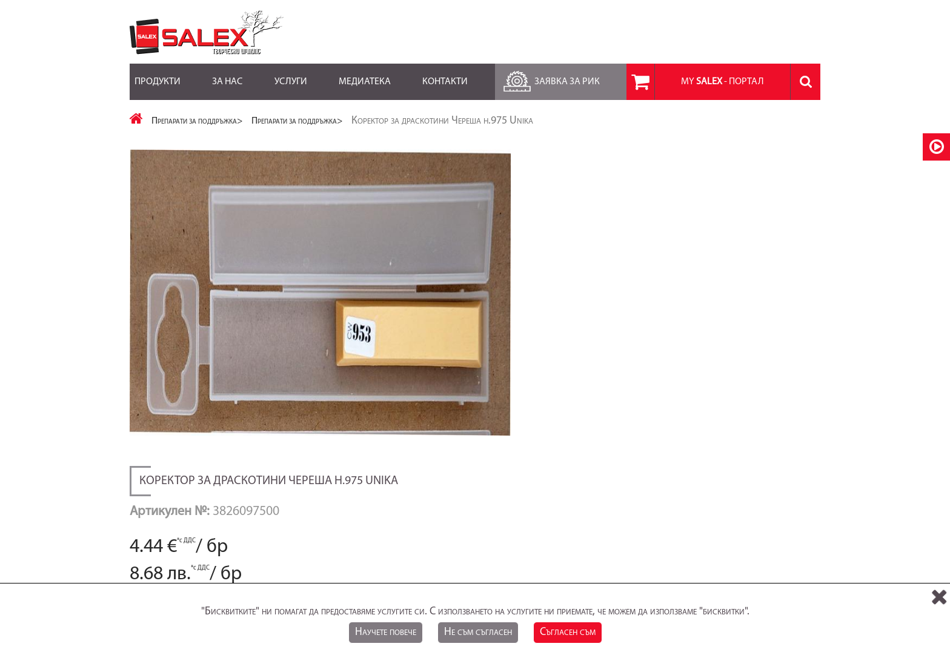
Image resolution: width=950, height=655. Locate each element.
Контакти (445, 75)
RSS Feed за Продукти (406, 524)
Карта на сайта (157, 512)
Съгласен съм (568, 632)
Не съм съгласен (478, 632)
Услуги (290, 75)
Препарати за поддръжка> (197, 121)
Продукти (158, 75)
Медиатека (365, 75)
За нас (227, 75)
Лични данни (626, 512)
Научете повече (385, 632)
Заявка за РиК (550, 78)
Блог (374, 512)
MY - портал (722, 82)
